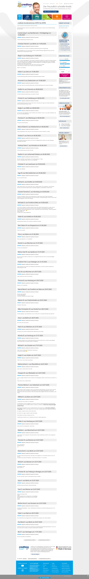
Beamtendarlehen (65, 571)
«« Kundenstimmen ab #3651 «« (30, 539)
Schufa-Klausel (46, 570)
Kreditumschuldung (57, 18)
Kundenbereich (55, 568)
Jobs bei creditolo (55, 570)
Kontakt (60, 3)
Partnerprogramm (55, 571)
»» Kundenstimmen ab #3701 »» (44, 558)
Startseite (25, 558)
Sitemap (53, 565)
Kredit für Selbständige (66, 570)
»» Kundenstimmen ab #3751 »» (44, 539)
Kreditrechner (54, 566)
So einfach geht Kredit (64, 98)
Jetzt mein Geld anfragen (65, 75)
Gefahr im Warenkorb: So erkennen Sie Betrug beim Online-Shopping (65, 124)
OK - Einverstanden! (44, 577)
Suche (57, 3)
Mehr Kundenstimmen (32, 558)
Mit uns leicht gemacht (65, 116)
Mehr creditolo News (64, 127)
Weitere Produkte (66, 18)
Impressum (45, 571)
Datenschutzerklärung (67, 575)
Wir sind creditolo (35, 554)
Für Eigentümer (27, 18)
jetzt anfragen (50, 11)
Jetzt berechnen (63, 146)
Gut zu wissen (46, 3)
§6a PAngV (36, 563)
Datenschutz (52, 3)
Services (44, 565)
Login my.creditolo (69, 3)
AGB (44, 566)
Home (19, 18)
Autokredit (37, 18)
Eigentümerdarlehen (66, 568)
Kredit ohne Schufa (65, 565)
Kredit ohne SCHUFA (47, 18)
